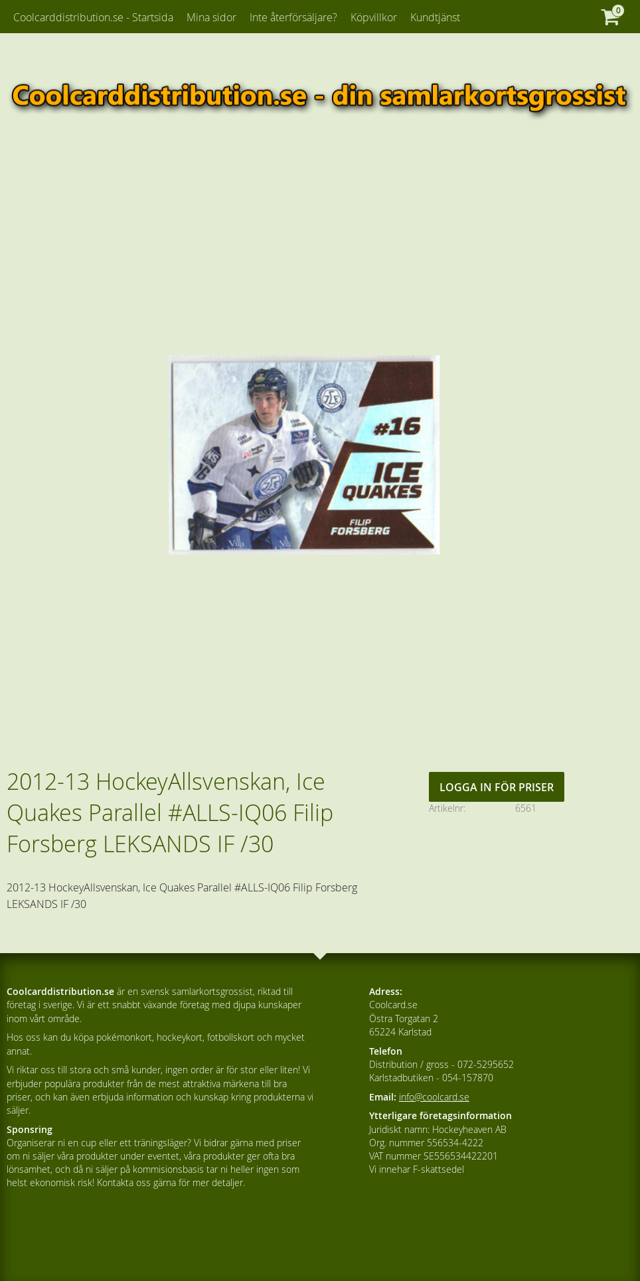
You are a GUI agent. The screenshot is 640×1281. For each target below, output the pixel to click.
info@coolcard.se (434, 1097)
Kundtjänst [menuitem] (435, 17)
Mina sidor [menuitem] (211, 17)
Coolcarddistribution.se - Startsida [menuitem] (93, 17)
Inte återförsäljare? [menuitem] (293, 17)
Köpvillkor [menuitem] (374, 17)
